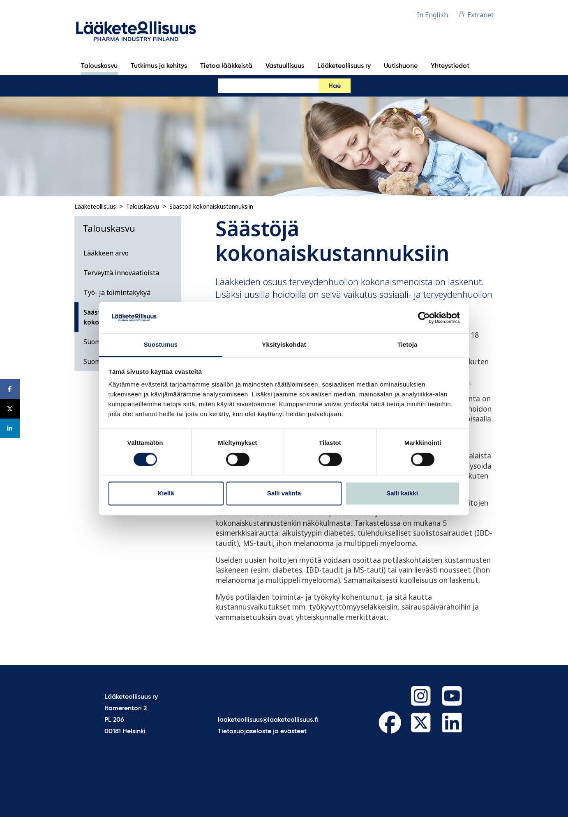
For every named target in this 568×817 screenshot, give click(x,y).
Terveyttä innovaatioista (121, 272)
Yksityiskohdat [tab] (284, 344)
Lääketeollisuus (95, 206)
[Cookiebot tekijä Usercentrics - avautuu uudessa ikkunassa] (424, 317)
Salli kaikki (402, 493)
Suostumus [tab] (161, 344)
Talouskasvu (142, 206)
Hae (334, 86)
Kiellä (165, 493)
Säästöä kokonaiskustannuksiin (211, 206)
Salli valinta (284, 493)
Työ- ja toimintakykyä (116, 292)
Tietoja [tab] (407, 344)
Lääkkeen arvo (106, 253)
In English (432, 14)
